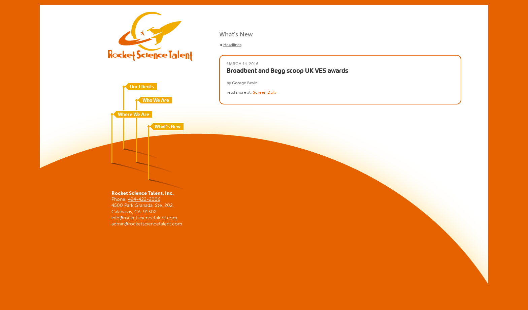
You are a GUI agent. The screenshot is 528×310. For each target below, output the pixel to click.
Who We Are (155, 100)
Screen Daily (264, 92)
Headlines (232, 44)
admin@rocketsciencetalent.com (146, 224)
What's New (167, 126)
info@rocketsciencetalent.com (144, 218)
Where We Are (133, 114)
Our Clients (142, 87)
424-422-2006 (144, 199)
